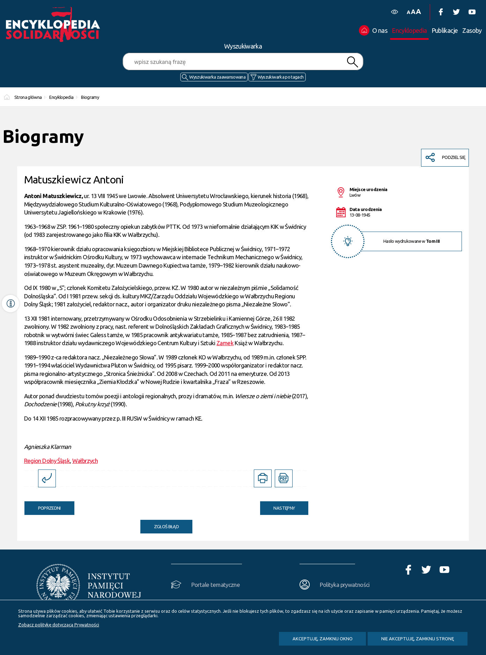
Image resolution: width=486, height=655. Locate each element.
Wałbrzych (85, 460)
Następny (277, 505)
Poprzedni (42, 505)
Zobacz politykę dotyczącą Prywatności (58, 624)
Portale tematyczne (215, 584)
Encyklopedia (61, 97)
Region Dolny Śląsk (47, 460)
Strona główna (28, 97)
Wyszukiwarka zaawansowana (217, 76)
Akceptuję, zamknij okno (323, 638)
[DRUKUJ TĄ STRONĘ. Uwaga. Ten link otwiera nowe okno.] (263, 478)
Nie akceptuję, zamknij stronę (417, 638)
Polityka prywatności (345, 584)
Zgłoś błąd (166, 526)
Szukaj (353, 62)
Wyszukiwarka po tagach (281, 76)
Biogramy (90, 97)
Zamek (225, 343)
